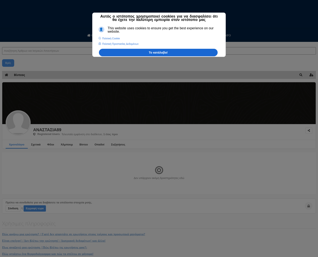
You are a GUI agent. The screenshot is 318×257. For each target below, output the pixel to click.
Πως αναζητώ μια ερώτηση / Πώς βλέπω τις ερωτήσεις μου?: (44, 247)
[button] (301, 75)
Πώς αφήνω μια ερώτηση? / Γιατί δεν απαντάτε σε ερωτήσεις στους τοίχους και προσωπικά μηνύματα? (73, 234)
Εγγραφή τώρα (35, 208)
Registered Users (46, 134)
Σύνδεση (13, 208)
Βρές (8, 62)
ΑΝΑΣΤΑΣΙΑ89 (47, 129)
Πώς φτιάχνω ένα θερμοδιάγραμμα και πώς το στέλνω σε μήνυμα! (47, 254)
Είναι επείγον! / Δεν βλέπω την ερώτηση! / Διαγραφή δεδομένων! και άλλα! (54, 240)
